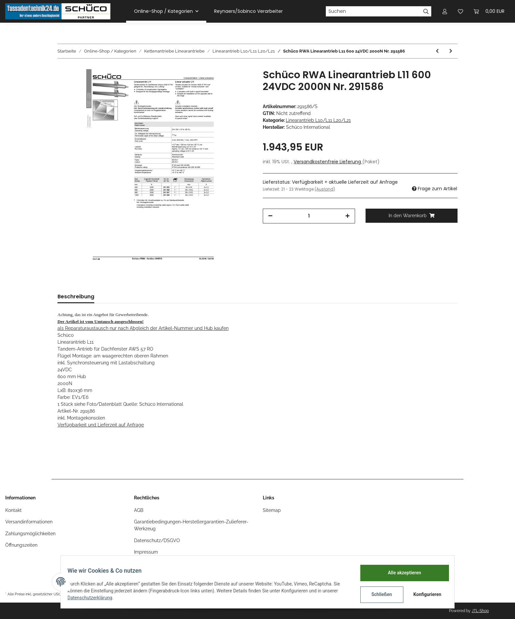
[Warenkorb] (489, 11)
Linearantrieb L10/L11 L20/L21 (318, 120)
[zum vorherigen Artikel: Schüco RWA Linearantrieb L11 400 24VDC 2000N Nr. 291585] (437, 51)
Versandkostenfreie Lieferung (328, 161)
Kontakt (13, 510)
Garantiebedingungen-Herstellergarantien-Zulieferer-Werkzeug (191, 525)
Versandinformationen (29, 521)
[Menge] (309, 216)
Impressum (146, 552)
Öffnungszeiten (21, 545)
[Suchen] (373, 11)
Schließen (378, 594)
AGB (138, 510)
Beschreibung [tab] (75, 296)
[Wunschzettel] (460, 11)
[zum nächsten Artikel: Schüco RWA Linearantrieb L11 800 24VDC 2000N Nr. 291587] (451, 51)
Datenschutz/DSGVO (157, 540)
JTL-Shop (480, 610)
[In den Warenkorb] (412, 216)
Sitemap (272, 510)
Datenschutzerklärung (93, 597)
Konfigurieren (424, 594)
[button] (445, 11)
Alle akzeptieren (400, 572)
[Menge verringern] (270, 216)
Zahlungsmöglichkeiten (30, 533)
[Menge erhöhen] (347, 216)
